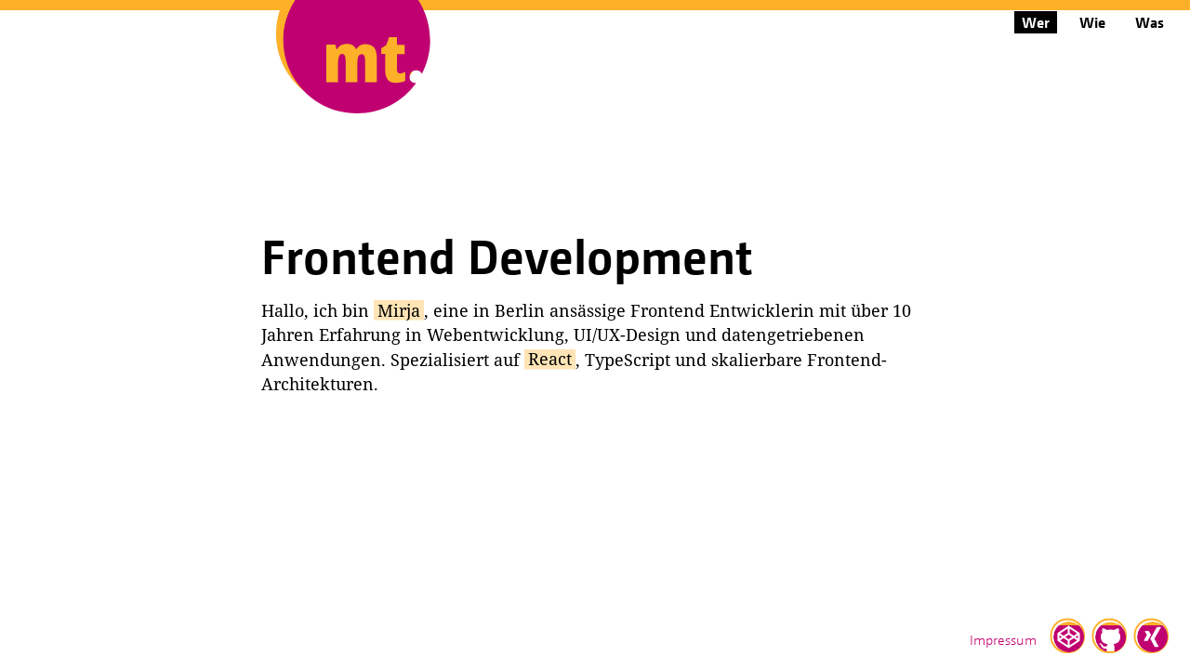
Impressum (1003, 639)
